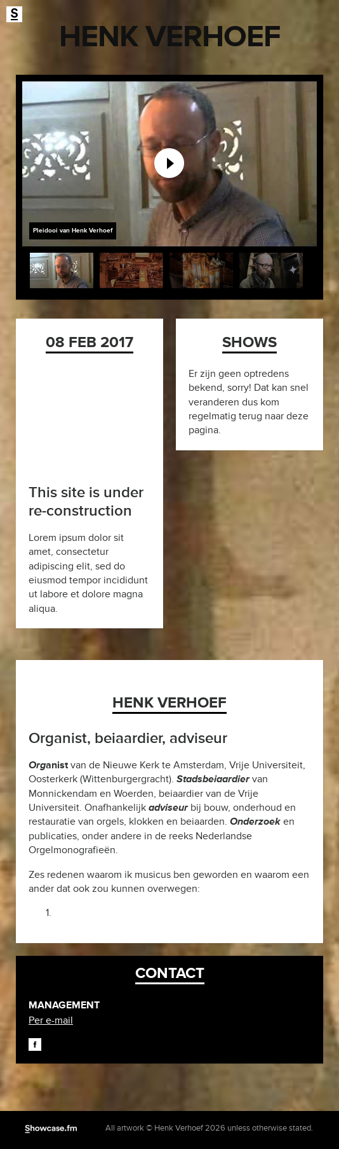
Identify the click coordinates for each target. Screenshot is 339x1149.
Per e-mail (51, 1020)
